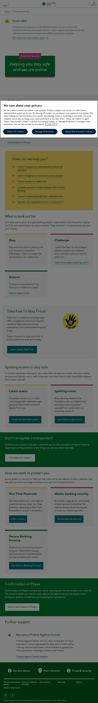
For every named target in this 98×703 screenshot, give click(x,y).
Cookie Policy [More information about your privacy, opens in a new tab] (51, 124)
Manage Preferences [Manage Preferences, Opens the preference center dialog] (45, 131)
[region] (49, 119)
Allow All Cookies (15, 131)
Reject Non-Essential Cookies (78, 131)
